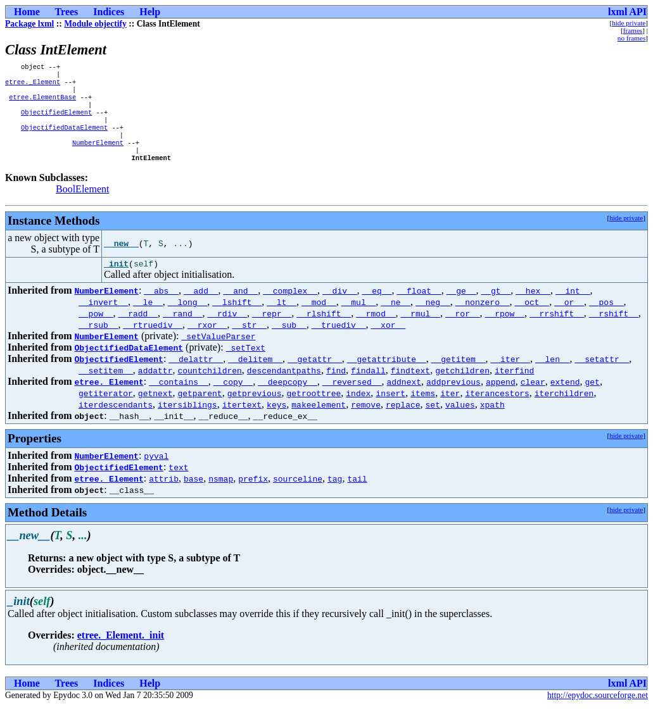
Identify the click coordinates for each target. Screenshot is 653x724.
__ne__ (395, 320)
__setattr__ (601, 377)
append (501, 400)
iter (450, 411)
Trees (67, 11)
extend (565, 400)
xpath (492, 422)
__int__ (572, 309)
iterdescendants (116, 422)
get (592, 400)
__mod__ (318, 320)
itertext (242, 422)
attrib (164, 496)
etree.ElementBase (42, 103)
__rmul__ (420, 331)
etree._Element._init (120, 653)
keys (276, 422)
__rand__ (182, 331)
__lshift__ (237, 320)
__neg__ (432, 320)
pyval (156, 474)
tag (334, 496)
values (460, 422)
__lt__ (281, 320)
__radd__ (138, 331)
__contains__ (178, 400)
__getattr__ (315, 377)
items (422, 411)
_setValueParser (218, 354)
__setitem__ (106, 388)
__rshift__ (613, 331)
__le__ (148, 320)
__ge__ (461, 309)
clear (533, 400)
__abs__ (161, 309)
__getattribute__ (386, 377)
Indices (108, 11)
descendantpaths (284, 388)
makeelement (318, 422)
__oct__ (532, 320)
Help (149, 11)
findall (368, 388)
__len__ (552, 377)
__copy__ (233, 400)
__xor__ (388, 343)
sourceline (297, 496)
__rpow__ (504, 331)
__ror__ (462, 331)
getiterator (106, 411)
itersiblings (187, 422)
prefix (253, 496)
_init (116, 281)
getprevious (254, 411)
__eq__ (377, 309)
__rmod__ (375, 331)
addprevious (453, 400)
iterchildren (564, 411)
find (336, 388)
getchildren (462, 388)
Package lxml (29, 23)
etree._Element (32, 85)
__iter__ (509, 377)
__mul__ (358, 320)
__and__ (241, 309)
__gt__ (495, 309)
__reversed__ (352, 400)
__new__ (121, 260)
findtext (410, 388)
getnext (155, 411)
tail (357, 496)
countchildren (209, 388)
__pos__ (606, 320)
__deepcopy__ (287, 400)
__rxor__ (207, 343)
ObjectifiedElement (56, 120)
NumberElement (98, 156)
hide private (628, 23)
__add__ (201, 309)
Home (27, 11)
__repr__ (271, 331)
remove (366, 422)
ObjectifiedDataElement (64, 138)
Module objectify (95, 23)
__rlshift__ (323, 331)
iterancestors (497, 411)
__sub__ (289, 343)
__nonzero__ (482, 320)
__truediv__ (339, 343)
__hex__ (533, 309)
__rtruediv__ (152, 343)
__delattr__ (195, 377)
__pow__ (96, 331)
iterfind (514, 388)
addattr (155, 388)
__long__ (187, 320)
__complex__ (290, 309)
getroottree (313, 411)
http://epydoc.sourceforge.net (597, 713)
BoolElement (82, 205)
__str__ (249, 343)
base (193, 496)
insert (390, 411)
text (178, 485)
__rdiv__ (226, 331)
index (358, 411)
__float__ (418, 309)
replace (403, 422)
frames (632, 30)
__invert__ (103, 320)
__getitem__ (458, 377)
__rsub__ (98, 343)
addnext (403, 400)
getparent (199, 411)
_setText (245, 365)
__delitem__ (255, 377)
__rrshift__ (556, 331)
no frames (631, 38)
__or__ (569, 320)
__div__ (339, 309)
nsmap (220, 496)
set (432, 422)
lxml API (627, 11)
